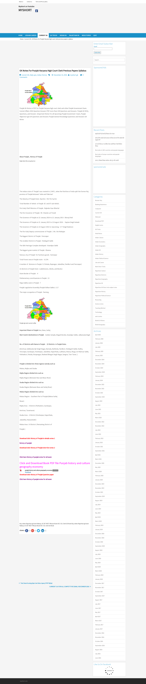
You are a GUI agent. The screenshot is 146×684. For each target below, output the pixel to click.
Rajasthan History (100, 291)
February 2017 (99, 625)
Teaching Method (100, 308)
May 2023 (97, 413)
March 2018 (98, 571)
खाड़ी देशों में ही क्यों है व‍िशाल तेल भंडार (105, 134)
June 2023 (98, 409)
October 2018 (99, 542)
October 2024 (99, 368)
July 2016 (97, 654)
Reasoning (98, 300)
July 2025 (97, 347)
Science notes (99, 304)
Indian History (42, 75)
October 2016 (99, 641)
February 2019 (99, 525)
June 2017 (98, 608)
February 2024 (99, 376)
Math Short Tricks (100, 266)
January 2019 (99, 529)
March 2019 (98, 521)
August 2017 (98, 600)
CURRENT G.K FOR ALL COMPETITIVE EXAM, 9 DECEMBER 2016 (69, 586)
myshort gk (74, 75)
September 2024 (100, 372)
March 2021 (98, 459)
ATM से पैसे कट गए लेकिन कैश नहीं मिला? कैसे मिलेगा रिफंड (108, 145)
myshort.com (23, 681)
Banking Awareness (101, 204)
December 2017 (99, 583)
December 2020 (99, 463)
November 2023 (99, 388)
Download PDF (99, 221)
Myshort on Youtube (26, 6)
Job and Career (99, 262)
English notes (99, 225)
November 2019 (99, 488)
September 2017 (100, 596)
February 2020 (99, 475)
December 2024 (99, 359)
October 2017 (99, 592)
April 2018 (98, 567)
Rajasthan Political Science (103, 295)
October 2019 (99, 492)
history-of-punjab (26, 443)
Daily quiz (33, 75)
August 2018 (98, 550)
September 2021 (100, 451)
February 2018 (99, 575)
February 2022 (99, 438)
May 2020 (97, 467)
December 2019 (99, 484)
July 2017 (97, 604)
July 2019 (97, 504)
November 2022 (99, 426)
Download (28, 472)
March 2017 (98, 621)
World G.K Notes (100, 320)
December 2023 (99, 384)
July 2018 (97, 554)
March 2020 (98, 471)
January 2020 (99, 480)
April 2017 (98, 616)
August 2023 (98, 401)
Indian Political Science (101, 258)
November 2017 (99, 587)
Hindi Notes (98, 233)
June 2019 (98, 509)
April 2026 (98, 335)
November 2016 (99, 637)
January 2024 (99, 380)
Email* (103, 48)
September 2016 (100, 645)
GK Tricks (98, 229)
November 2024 (99, 364)
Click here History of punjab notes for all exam (36, 457)
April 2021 (98, 455)
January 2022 (99, 442)
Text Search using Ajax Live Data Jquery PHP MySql (36, 583)
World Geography (100, 324)
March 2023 (98, 417)
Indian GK (98, 250)
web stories (98, 316)
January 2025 (99, 355)
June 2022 (98, 434)
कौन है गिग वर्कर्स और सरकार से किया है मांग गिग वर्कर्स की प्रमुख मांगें (109, 139)
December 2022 (99, 422)
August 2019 (98, 500)
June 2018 (98, 558)
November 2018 (99, 538)
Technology (98, 312)
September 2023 (100, 397)
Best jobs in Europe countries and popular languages (107, 155)
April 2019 (98, 517)
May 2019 (97, 513)
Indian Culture (99, 237)
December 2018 (99, 533)
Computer (98, 209)
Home (21, 39)
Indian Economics (100, 242)
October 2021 (99, 446)
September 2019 (100, 496)
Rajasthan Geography (101, 279)
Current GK (27, 39)
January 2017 (99, 629)
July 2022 (97, 430)
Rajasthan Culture (100, 271)
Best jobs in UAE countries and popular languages (109, 150)
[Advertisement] (83, 18)
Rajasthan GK (99, 283)
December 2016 (99, 633)
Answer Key (98, 200)
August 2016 (98, 650)
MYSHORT (25, 10)
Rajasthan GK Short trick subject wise (106, 287)
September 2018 (100, 546)
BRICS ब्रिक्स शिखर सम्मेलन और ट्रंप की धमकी (107, 160)
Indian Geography (100, 246)
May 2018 (97, 563)
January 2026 (99, 343)
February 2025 (99, 351)
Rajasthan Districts (100, 275)
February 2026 (99, 339)
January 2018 (99, 579)
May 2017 (97, 612)
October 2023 (99, 393)
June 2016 (98, 658)
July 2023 (97, 405)
